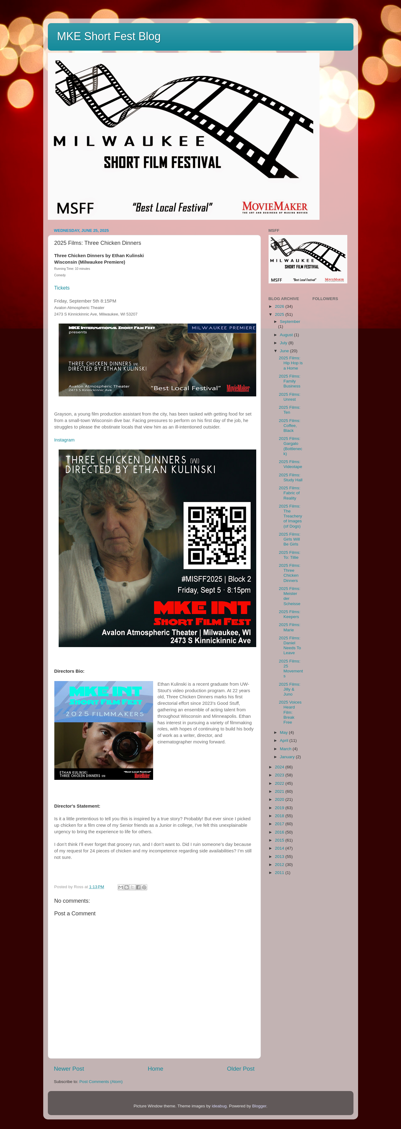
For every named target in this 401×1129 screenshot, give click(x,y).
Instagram (64, 439)
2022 (280, 783)
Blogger (259, 1106)
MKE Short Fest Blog (109, 36)
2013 (280, 856)
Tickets (62, 288)
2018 (280, 815)
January (288, 757)
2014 (280, 848)
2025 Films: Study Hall (291, 477)
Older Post (240, 1068)
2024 (280, 767)
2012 (280, 864)
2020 (280, 799)
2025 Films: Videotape (290, 464)
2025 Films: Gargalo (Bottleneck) (290, 446)
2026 (280, 306)
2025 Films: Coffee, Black (289, 425)
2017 (280, 824)
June (285, 351)
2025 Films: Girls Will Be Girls (289, 539)
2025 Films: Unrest (289, 397)
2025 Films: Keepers (289, 614)
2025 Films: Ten (289, 410)
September (290, 321)
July (284, 343)
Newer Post (69, 1068)
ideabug (219, 1106)
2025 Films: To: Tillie (289, 555)
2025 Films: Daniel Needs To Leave (290, 645)
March (286, 748)
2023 (280, 775)
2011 (280, 872)
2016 (280, 832)
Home (155, 1068)
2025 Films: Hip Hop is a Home (291, 363)
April (285, 740)
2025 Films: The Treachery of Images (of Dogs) (290, 516)
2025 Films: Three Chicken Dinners (289, 573)
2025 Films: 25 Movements (291, 669)
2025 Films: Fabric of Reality (289, 493)
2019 (280, 807)
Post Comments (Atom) (101, 1081)
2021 (280, 791)
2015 (280, 840)
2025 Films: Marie (289, 627)
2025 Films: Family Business (289, 381)
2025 (280, 314)
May (284, 732)
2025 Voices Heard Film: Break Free (290, 712)
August (287, 334)
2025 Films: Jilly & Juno (289, 689)
